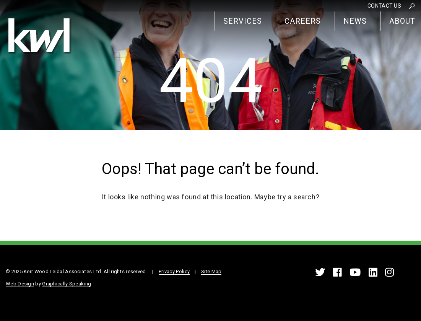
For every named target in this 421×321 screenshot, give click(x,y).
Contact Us (384, 6)
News (355, 21)
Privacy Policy (174, 271)
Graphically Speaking (66, 284)
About (402, 21)
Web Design (20, 284)
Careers (302, 21)
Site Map (211, 271)
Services (242, 21)
